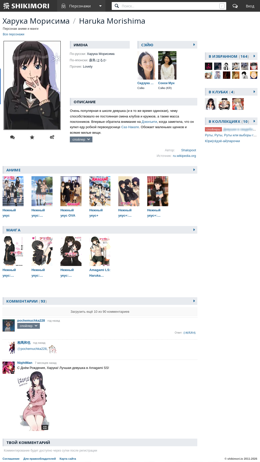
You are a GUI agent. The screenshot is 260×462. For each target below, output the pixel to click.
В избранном (229, 56)
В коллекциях (229, 121)
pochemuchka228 (31, 320)
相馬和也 (23, 343)
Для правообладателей (39, 458)
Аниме (13, 169)
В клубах (222, 92)
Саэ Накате (130, 127)
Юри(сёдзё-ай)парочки (222, 141)
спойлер (78, 139)
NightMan (24, 363)
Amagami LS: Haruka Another (99, 273)
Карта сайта (68, 458)
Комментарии (26, 301)
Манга (13, 229)
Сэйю (147, 44)
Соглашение (11, 458)
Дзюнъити (149, 122)
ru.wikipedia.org (184, 156)
